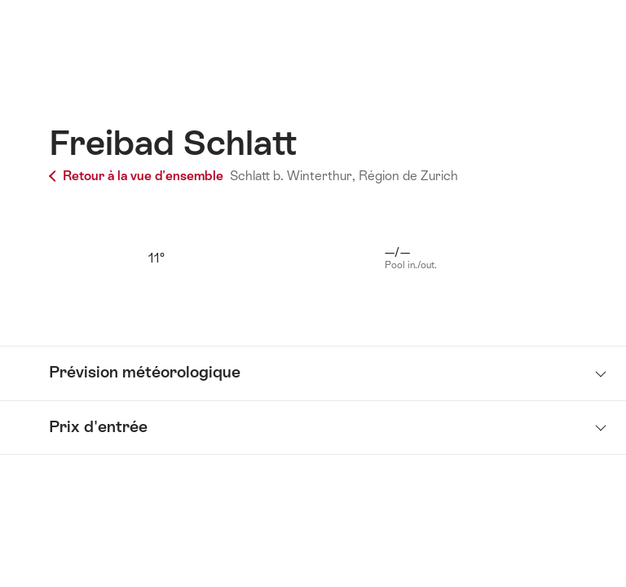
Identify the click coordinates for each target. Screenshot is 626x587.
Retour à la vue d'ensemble (138, 175)
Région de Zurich (408, 175)
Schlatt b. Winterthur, (292, 175)
